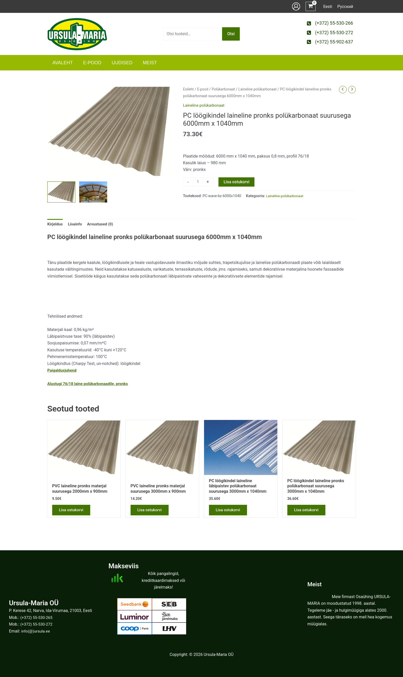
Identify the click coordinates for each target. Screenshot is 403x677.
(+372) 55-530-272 (37, 624)
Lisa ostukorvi (237, 181)
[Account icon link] (296, 6)
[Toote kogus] (198, 182)
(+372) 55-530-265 (37, 617)
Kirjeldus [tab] (55, 224)
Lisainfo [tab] (76, 224)
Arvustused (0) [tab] (102, 224)
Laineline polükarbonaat (261, 89)
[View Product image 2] (93, 192)
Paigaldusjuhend (62, 371)
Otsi (231, 33)
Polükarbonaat (225, 89)
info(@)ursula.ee (36, 631)
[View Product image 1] (61, 192)
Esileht (188, 89)
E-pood (203, 89)
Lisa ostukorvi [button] (73, 511)
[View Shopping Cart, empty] (311, 6)
